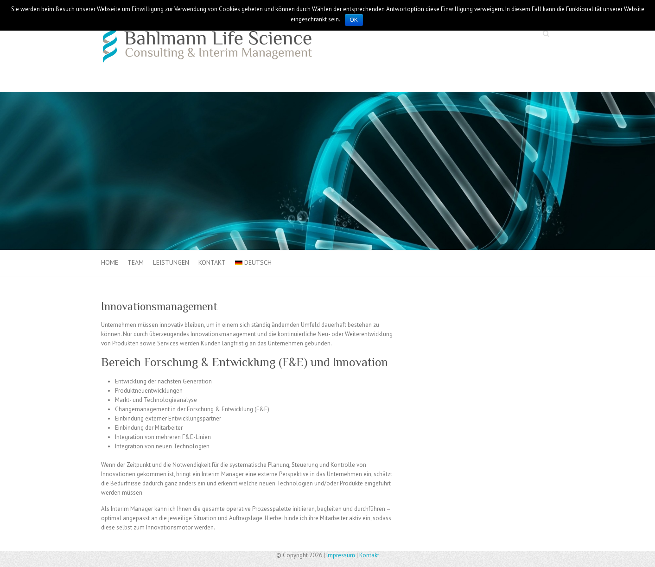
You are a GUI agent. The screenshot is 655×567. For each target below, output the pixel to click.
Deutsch (253, 262)
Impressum (340, 555)
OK (354, 20)
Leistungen (171, 262)
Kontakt (212, 262)
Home (109, 262)
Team (135, 262)
